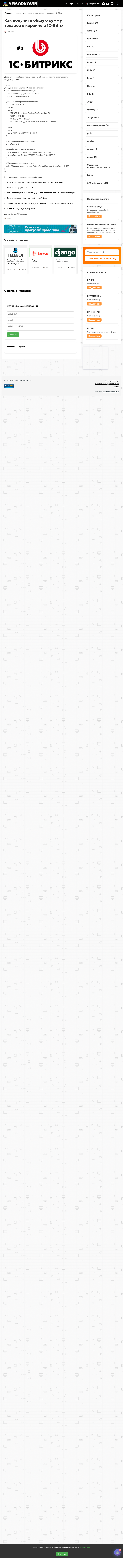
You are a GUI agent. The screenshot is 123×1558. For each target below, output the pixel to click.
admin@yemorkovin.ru (111, 392)
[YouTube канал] (107, 3)
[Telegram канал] (103, 3)
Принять (62, 1554)
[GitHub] (112, 3)
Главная (8, 13)
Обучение (80, 4)
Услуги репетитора (112, 381)
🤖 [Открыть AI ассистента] (117, 1550)
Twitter (116, 387)
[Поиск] (118, 3)
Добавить (13, 334)
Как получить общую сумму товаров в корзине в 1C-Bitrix (38, 13)
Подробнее (85, 1547)
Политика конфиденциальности (107, 384)
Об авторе (69, 4)
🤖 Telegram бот (93, 4)
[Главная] (20, 4)
